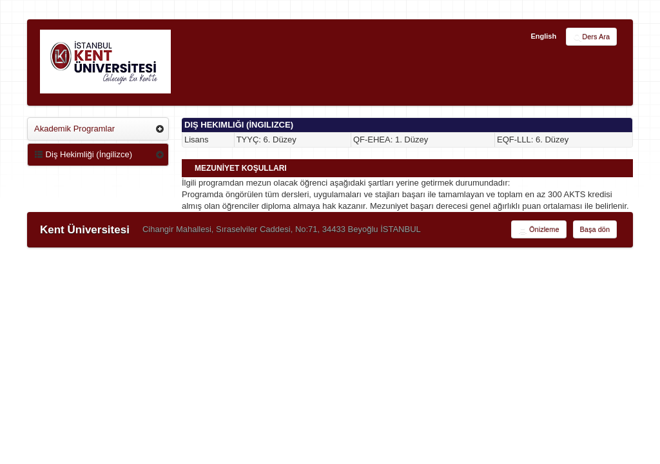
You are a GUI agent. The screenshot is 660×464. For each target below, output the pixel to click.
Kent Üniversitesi (85, 230)
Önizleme (538, 230)
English (543, 36)
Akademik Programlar (74, 128)
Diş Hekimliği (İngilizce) (83, 154)
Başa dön (595, 229)
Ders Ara (591, 37)
